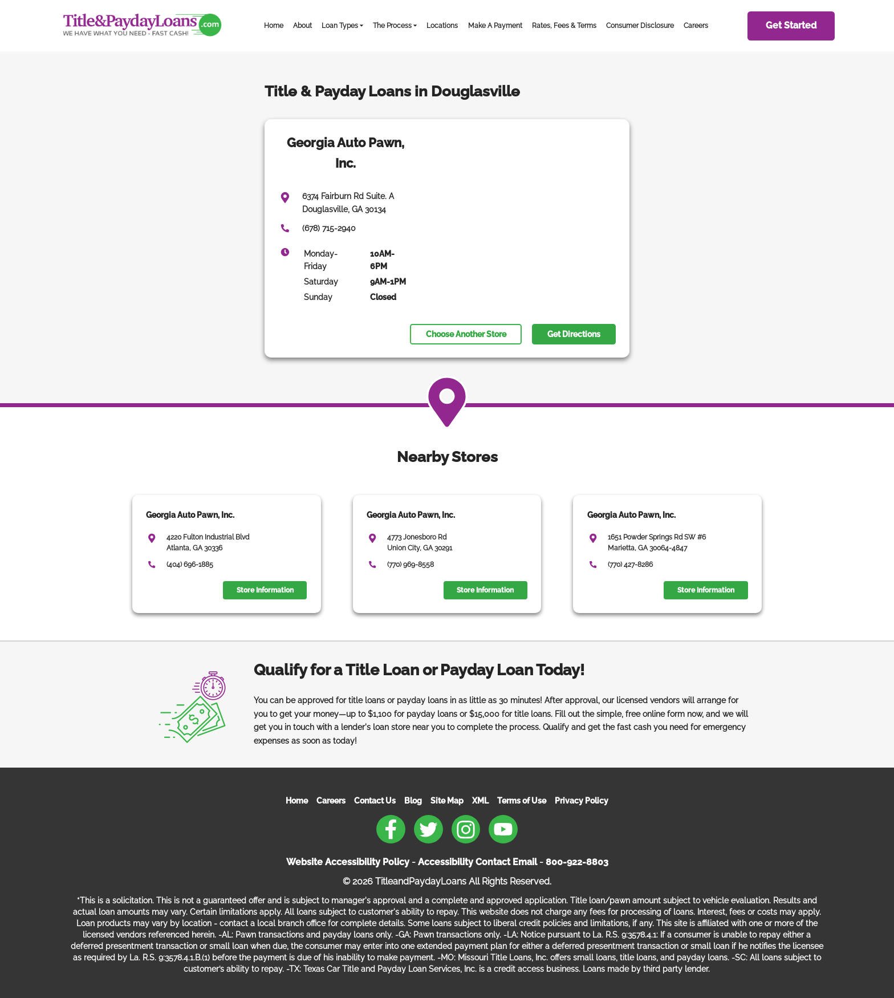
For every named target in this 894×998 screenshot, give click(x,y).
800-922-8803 (577, 862)
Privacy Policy (581, 800)
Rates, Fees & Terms (564, 25)
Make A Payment (495, 25)
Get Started (791, 25)
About (302, 25)
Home (273, 25)
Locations (442, 25)
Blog (413, 800)
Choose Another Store (466, 334)
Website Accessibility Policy (347, 862)
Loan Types (340, 25)
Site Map (447, 800)
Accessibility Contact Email (477, 862)
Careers (696, 25)
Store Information (265, 590)
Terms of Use (521, 800)
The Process (392, 25)
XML (480, 800)
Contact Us (375, 800)
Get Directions (573, 334)
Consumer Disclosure (640, 25)
